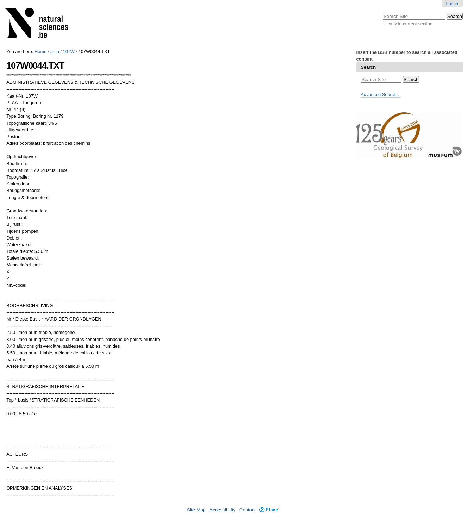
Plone (269, 509)
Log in (452, 3)
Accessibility (222, 509)
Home (40, 51)
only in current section (410, 23)
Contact (247, 509)
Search (368, 67)
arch (54, 51)
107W (69, 51)
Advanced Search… (381, 94)
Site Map (196, 509)
